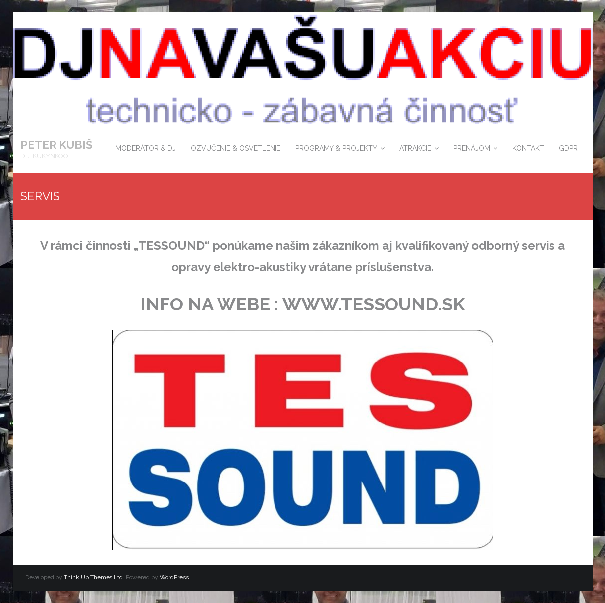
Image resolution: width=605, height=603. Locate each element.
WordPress (174, 577)
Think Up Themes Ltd (93, 577)
